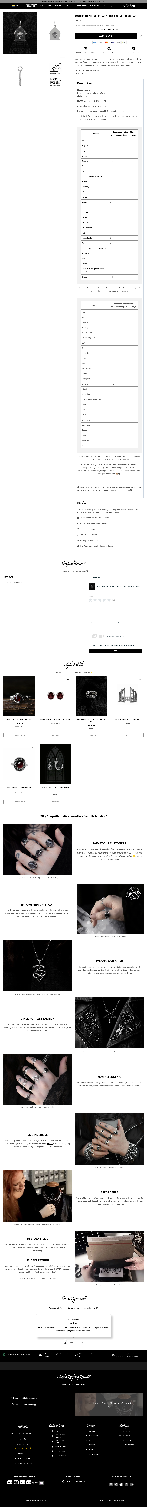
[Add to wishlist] (140, 35)
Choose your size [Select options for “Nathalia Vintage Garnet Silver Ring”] (19, 802)
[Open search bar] (111, 6)
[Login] (124, 6)
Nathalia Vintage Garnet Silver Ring (19, 788)
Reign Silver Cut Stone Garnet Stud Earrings (55, 719)
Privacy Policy (43, 1501)
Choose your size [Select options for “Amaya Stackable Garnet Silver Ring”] (19, 735)
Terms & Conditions (32, 1501)
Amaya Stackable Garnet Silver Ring (19, 719)
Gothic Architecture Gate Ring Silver (128, 719)
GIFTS (50, 5)
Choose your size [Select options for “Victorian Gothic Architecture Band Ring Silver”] (91, 735)
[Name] (102, 625)
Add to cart (106, 35)
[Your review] (115, 612)
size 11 (50, 1143)
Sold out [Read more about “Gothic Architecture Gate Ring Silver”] (128, 735)
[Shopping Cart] (132, 5)
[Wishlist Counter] (127, 6)
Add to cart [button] (55, 735)
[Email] (129, 625)
